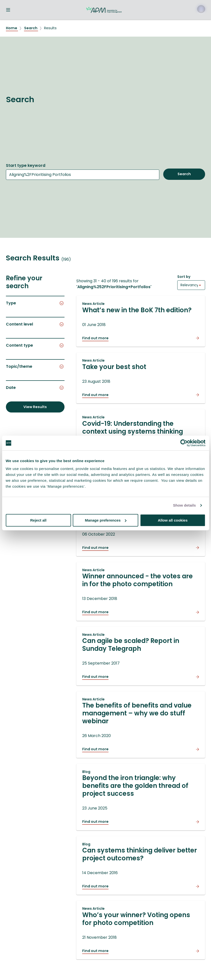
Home (12, 28)
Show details (184, 505)
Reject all (38, 520)
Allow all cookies (173, 520)
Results (50, 28)
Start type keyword (25, 165)
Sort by (184, 276)
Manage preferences (106, 520)
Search (31, 28)
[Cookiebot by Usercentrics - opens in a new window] (183, 443)
